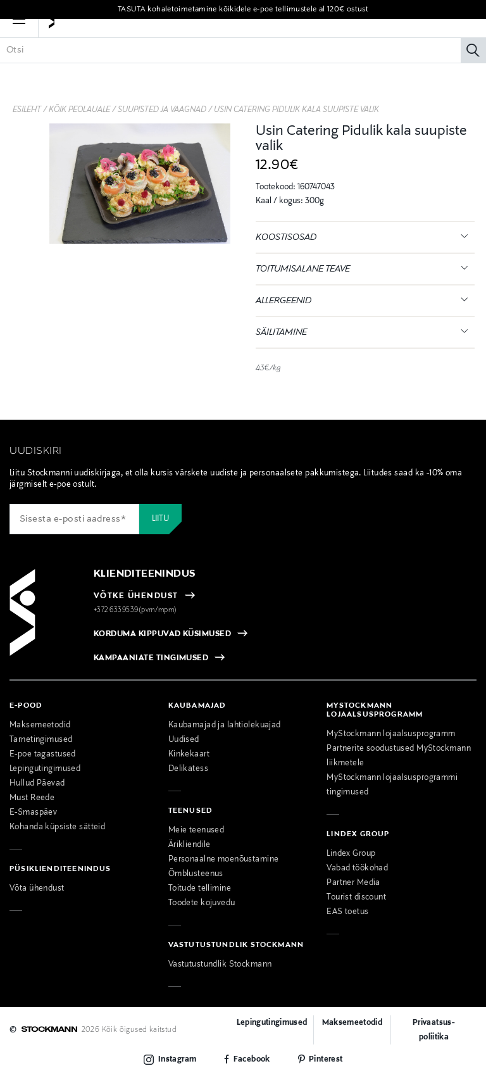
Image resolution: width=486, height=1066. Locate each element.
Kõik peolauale (79, 110)
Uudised (183, 740)
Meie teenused (196, 830)
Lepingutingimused (44, 769)
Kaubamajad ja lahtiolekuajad (224, 725)
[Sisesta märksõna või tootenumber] (243, 69)
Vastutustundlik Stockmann (220, 964)
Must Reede (31, 798)
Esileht (27, 110)
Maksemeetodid (40, 725)
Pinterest (325, 1059)
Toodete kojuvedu (201, 903)
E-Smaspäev (33, 812)
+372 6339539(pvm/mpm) (135, 610)
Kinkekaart (188, 754)
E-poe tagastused (42, 754)
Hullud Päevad (37, 783)
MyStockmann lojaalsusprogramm (391, 734)
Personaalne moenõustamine (223, 859)
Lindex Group (351, 854)
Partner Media (353, 883)
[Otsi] (473, 69)
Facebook (252, 1059)
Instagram (177, 1059)
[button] (19, 38)
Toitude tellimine (199, 888)
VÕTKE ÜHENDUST (136, 596)
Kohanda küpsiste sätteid (57, 827)
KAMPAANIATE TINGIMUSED (151, 658)
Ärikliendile (189, 845)
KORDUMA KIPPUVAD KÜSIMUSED (162, 634)
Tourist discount (356, 897)
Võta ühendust (37, 888)
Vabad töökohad (357, 868)
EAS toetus (347, 912)
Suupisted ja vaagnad (162, 110)
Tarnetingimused (40, 740)
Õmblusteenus (195, 874)
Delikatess (188, 769)
